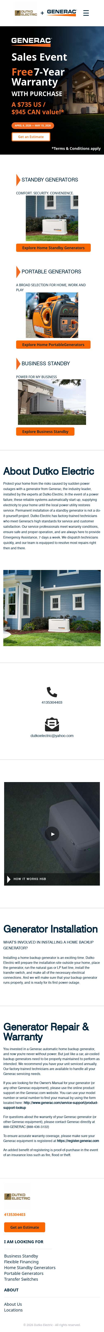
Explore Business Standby (45, 431)
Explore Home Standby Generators (53, 247)
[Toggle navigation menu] (86, 13)
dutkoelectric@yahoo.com (52, 736)
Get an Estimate (31, 137)
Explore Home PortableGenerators (53, 344)
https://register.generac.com (78, 1141)
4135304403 (52, 702)
